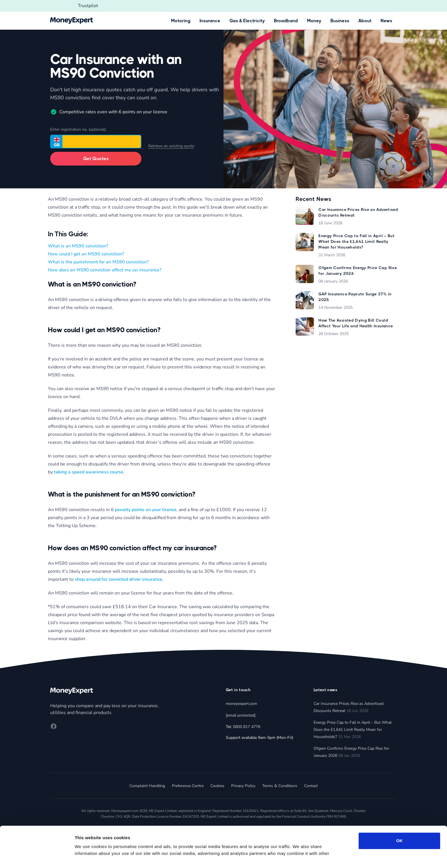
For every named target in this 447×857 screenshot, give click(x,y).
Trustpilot (88, 6)
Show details (88, 845)
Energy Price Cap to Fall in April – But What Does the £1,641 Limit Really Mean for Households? (353, 729)
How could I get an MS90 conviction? (86, 254)
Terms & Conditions (279, 786)
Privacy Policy (243, 786)
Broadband (286, 20)
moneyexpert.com (241, 703)
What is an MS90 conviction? (78, 246)
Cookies (217, 786)
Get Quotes (96, 158)
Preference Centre (188, 786)
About (364, 20)
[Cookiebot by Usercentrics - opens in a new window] (37, 846)
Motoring (180, 20)
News (386, 20)
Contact (311, 786)
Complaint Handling (147, 786)
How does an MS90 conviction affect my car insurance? (104, 270)
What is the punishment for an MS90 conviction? (98, 262)
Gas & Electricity (247, 20)
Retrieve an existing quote (171, 146)
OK (399, 810)
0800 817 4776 (246, 726)
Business (339, 20)
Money (314, 20)
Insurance (210, 20)
